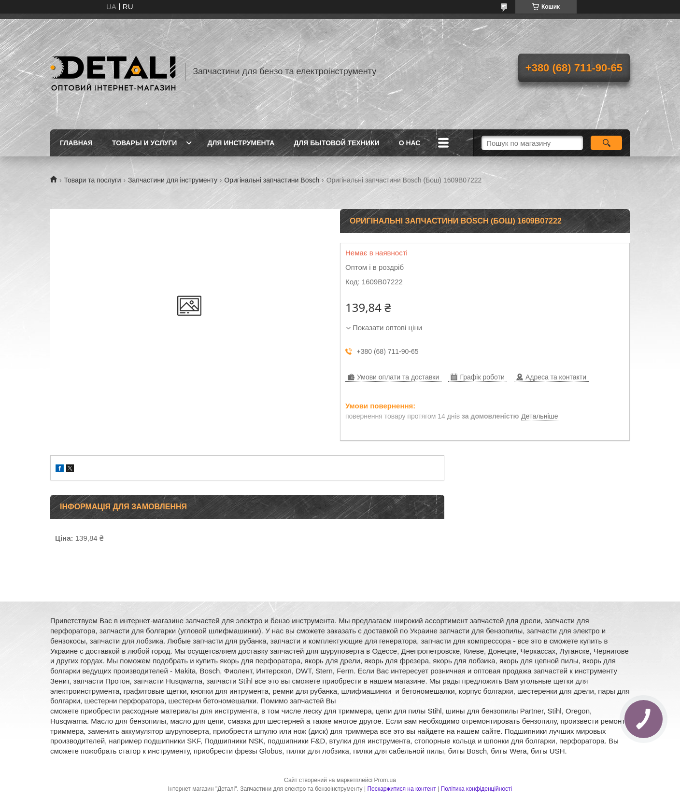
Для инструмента (240, 143)
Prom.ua (385, 780)
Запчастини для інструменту (172, 180)
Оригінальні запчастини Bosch (271, 180)
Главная (76, 143)
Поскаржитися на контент (401, 788)
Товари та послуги (92, 180)
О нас (410, 143)
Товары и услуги (144, 143)
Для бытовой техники (336, 143)
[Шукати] (606, 143)
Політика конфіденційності (476, 788)
